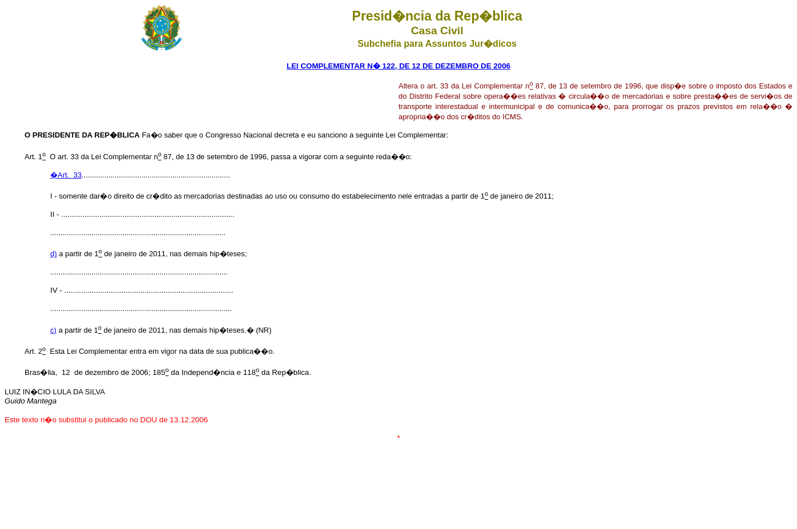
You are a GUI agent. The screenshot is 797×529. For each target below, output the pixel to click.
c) (53, 330)
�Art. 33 (66, 175)
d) (53, 253)
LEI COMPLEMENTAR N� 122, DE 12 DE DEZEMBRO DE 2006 (398, 66)
